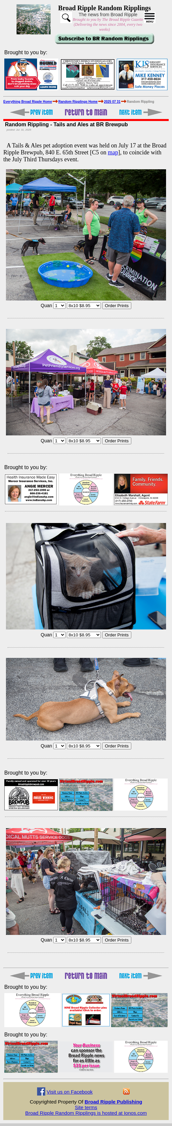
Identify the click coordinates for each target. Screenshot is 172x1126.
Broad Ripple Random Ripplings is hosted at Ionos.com (86, 1113)
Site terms (86, 1107)
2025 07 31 (112, 101)
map (113, 152)
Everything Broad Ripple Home (27, 101)
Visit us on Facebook (70, 1092)
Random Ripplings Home (78, 101)
